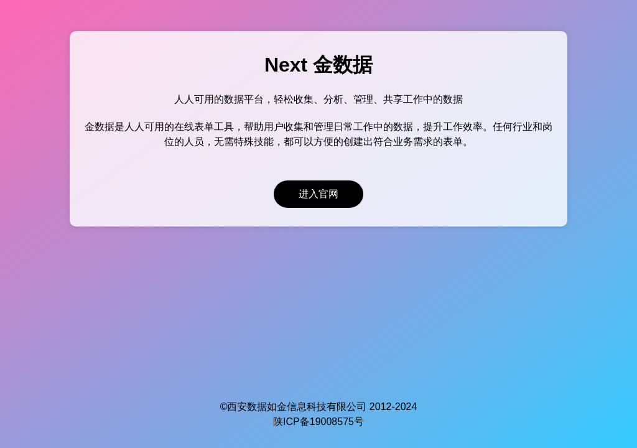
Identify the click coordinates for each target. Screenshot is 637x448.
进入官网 (318, 194)
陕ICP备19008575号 (318, 421)
